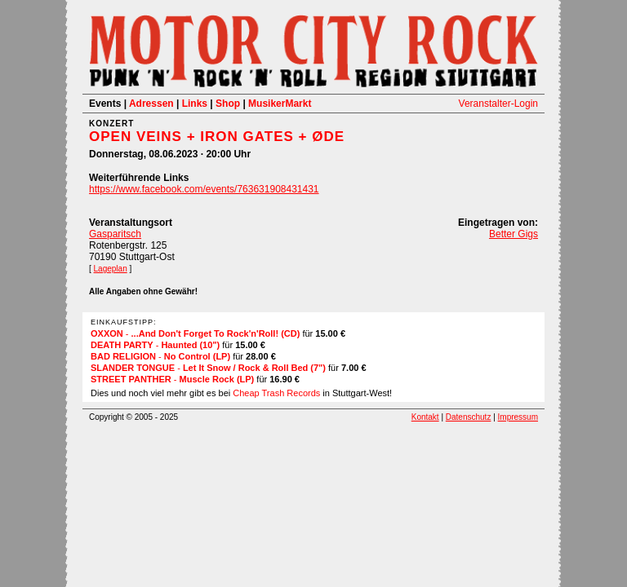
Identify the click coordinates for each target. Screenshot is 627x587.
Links (194, 103)
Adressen (151, 103)
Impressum (518, 417)
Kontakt (425, 417)
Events (105, 103)
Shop (228, 103)
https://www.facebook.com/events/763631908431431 (204, 189)
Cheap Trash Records (276, 393)
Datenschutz (468, 417)
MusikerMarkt (279, 103)
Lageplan (110, 268)
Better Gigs (513, 234)
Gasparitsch (115, 234)
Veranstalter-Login (498, 103)
